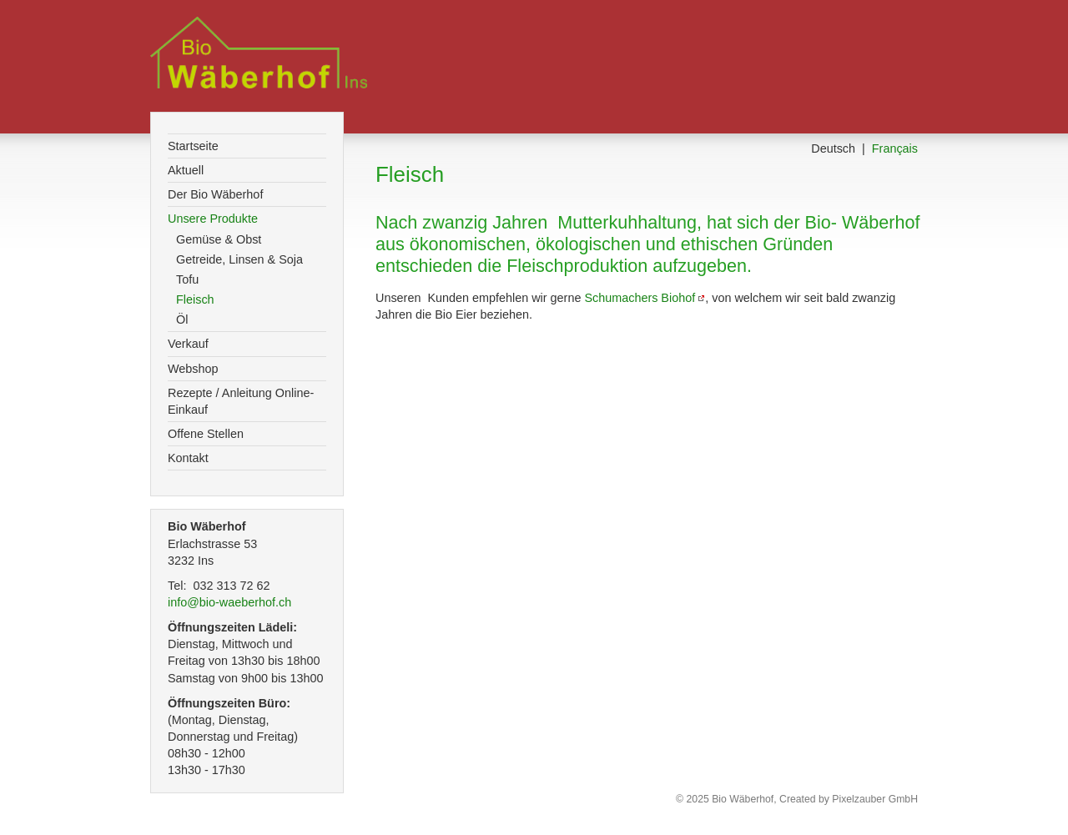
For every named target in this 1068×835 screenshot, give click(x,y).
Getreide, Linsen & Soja (239, 259)
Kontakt (188, 458)
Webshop (193, 368)
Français (895, 148)
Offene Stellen (206, 433)
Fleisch (195, 299)
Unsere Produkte (213, 218)
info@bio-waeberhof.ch (239, 602)
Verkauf (188, 343)
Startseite (193, 146)
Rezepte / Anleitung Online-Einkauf (241, 401)
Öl (182, 319)
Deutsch (833, 148)
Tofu (187, 279)
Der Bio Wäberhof (215, 194)
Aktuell (186, 170)
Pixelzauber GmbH (875, 799)
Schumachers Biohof (639, 297)
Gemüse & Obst (218, 239)
